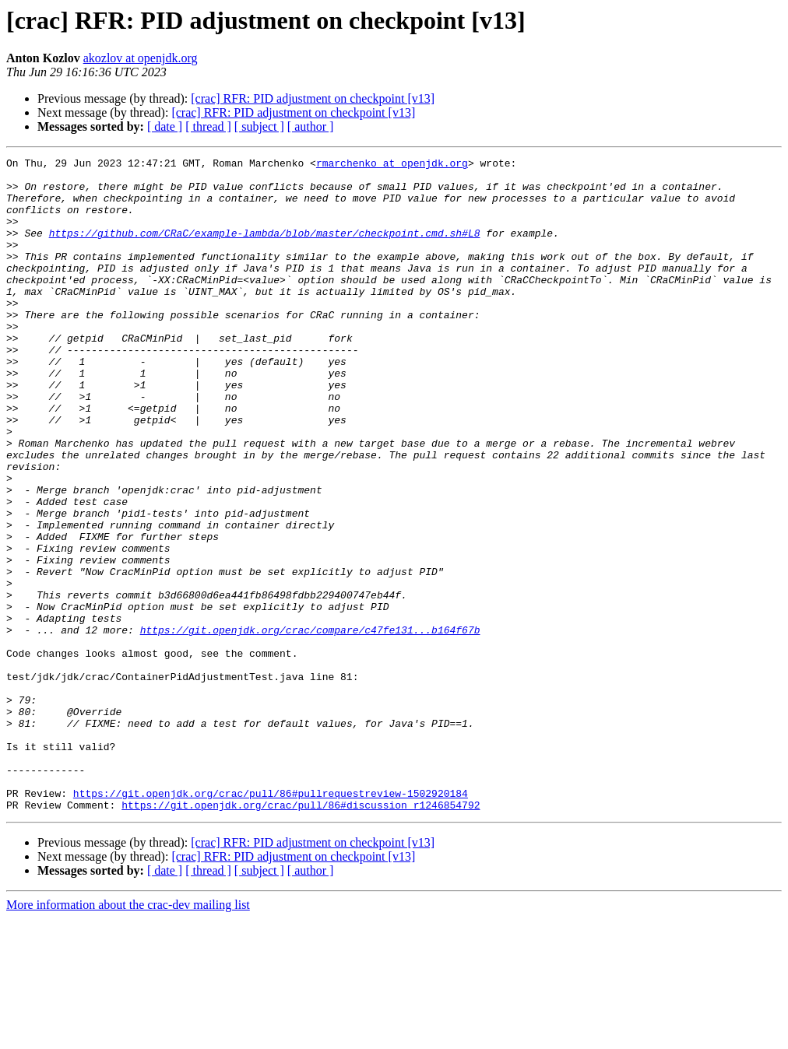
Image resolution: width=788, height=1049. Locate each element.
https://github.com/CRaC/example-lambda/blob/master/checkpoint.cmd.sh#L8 (264, 249)
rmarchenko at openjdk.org (392, 165)
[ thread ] (208, 126)
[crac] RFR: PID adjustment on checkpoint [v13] (312, 98)
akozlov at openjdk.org (140, 58)
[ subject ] (259, 126)
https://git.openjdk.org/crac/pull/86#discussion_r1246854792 (300, 935)
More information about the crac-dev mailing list (128, 1035)
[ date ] (164, 126)
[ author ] (310, 126)
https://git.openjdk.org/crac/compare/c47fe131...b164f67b (310, 725)
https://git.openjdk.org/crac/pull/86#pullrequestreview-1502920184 (270, 921)
